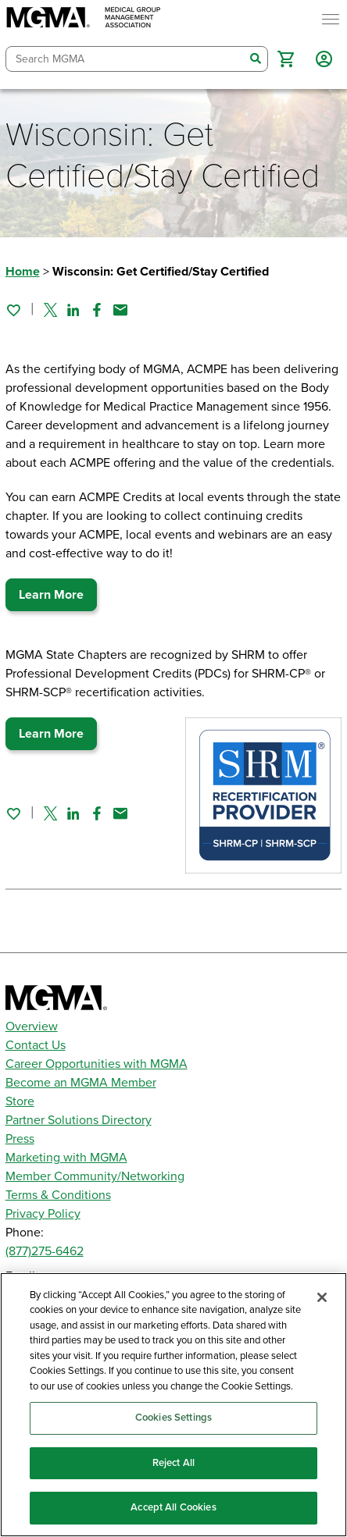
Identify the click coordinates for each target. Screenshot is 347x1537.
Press (19, 1139)
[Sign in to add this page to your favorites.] (13, 310)
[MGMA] (83, 19)
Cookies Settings (173, 1417)
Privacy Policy (42, 1214)
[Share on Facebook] (97, 310)
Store (19, 1101)
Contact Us (35, 1045)
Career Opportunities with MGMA (96, 1064)
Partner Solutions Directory (78, 1120)
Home (22, 271)
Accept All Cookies (173, 1507)
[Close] (322, 1297)
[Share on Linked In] (73, 310)
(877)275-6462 (44, 1251)
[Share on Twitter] (50, 310)
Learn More (51, 595)
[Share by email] (120, 310)
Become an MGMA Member (80, 1082)
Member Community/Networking (94, 1176)
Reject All (173, 1463)
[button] (285, 58)
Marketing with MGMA (66, 1157)
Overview (31, 1026)
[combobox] (125, 59)
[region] (173, 1404)
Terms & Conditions (58, 1195)
